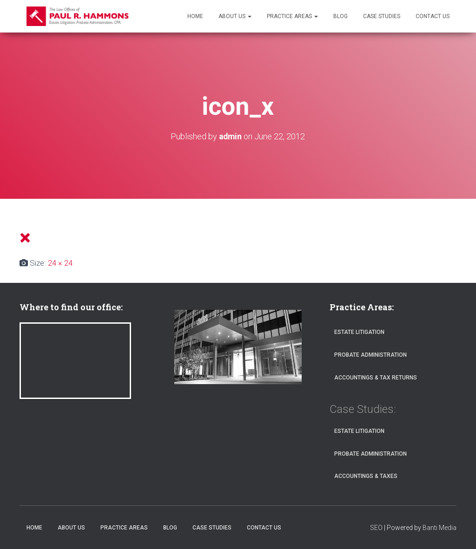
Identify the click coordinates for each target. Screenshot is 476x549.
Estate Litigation (359, 332)
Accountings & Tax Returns (375, 377)
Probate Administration (370, 355)
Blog (340, 16)
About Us (234, 16)
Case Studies (381, 16)
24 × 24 (60, 262)
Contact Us (433, 16)
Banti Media (439, 527)
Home (195, 16)
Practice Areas (292, 16)
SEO (376, 527)
